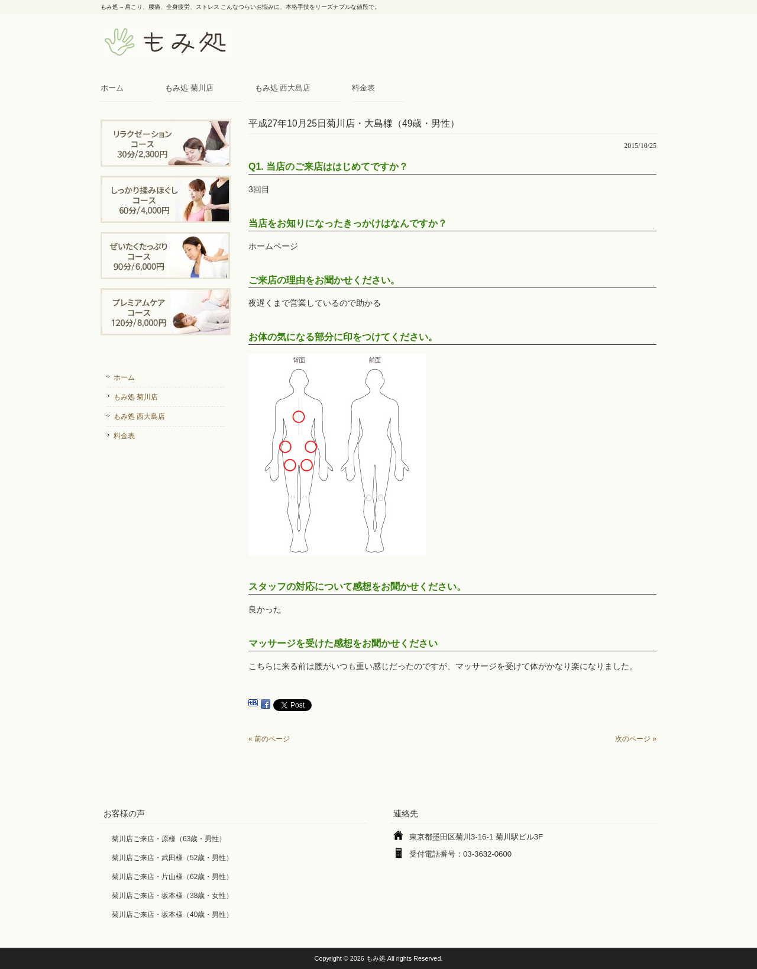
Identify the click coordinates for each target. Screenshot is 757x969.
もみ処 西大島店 (283, 87)
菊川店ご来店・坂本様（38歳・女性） (172, 896)
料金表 (363, 87)
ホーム (112, 87)
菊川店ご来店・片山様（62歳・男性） (172, 877)
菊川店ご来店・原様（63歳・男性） (169, 839)
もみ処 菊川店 (189, 87)
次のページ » (635, 739)
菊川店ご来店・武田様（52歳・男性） (172, 858)
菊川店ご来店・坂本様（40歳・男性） (172, 914)
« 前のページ (269, 739)
